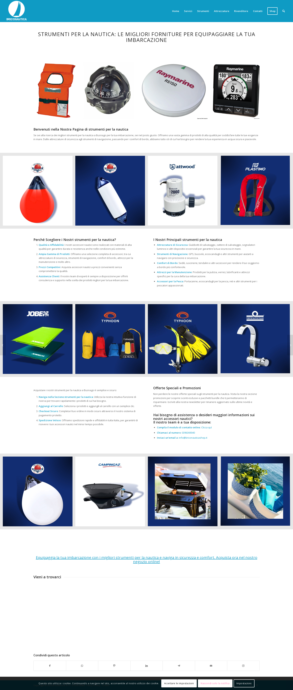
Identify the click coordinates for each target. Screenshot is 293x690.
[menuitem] (176, 11)
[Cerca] (283, 11)
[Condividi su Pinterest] (114, 666)
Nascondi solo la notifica (215, 683)
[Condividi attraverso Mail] (211, 666)
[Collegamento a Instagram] (243, 666)
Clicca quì (206, 427)
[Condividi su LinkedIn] (147, 666)
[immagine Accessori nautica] (39, 192)
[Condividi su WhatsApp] (82, 666)
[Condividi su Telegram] (179, 666)
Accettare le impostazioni (179, 683)
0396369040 (188, 432)
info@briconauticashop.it (193, 437)
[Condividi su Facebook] (50, 666)
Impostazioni (244, 683)
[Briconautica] (16, 11)
